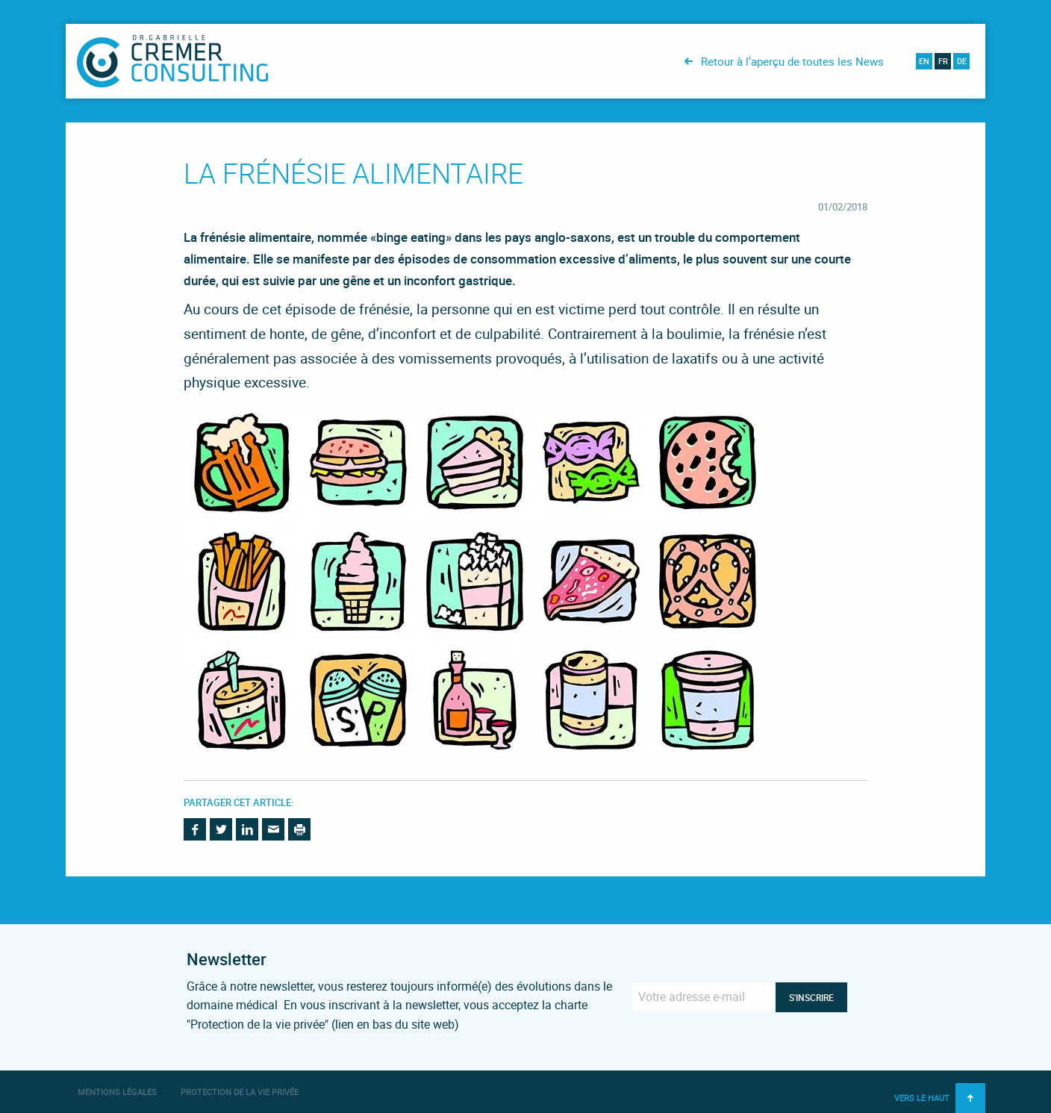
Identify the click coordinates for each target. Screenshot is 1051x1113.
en (924, 60)
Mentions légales (117, 1091)
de (962, 60)
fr (943, 60)
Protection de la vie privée (240, 1091)
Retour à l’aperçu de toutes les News (792, 61)
